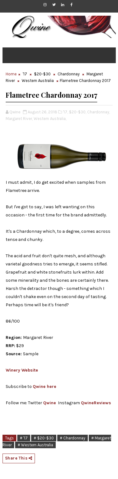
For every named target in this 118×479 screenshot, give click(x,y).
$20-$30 (42, 74)
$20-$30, (77, 112)
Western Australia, (50, 118)
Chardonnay (69, 74)
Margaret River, (19, 118)
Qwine (49, 403)
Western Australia (38, 80)
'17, (65, 112)
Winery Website (22, 370)
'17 (25, 74)
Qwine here (44, 386)
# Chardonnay (72, 438)
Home (11, 74)
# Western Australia (35, 445)
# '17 (24, 438)
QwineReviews (96, 403)
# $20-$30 (44, 438)
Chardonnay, (98, 112)
